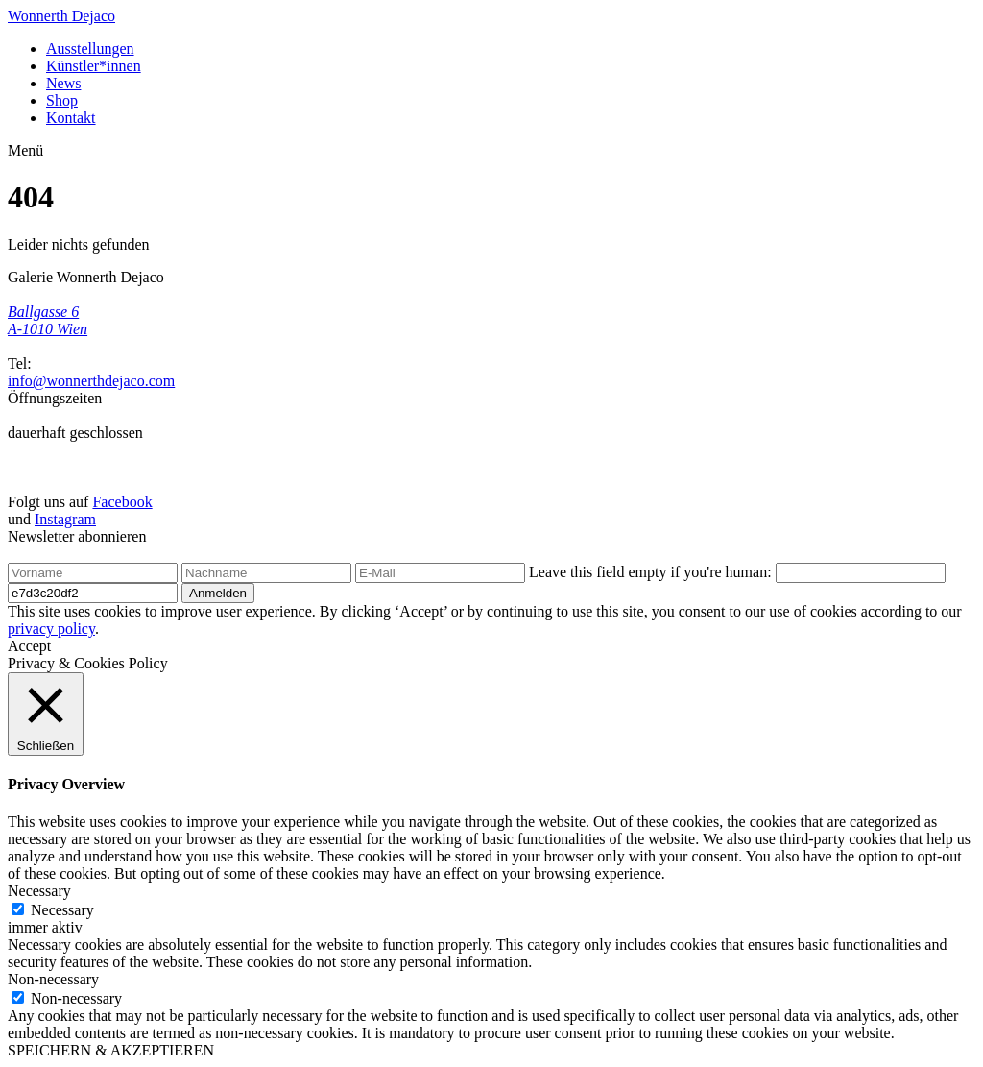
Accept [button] (29, 646)
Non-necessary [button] (53, 979)
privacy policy (51, 628)
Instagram (65, 519)
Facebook (122, 502)
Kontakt (71, 117)
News (63, 83)
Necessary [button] (39, 891)
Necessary (62, 910)
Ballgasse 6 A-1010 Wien (47, 320)
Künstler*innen (93, 66)
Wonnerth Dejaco (61, 16)
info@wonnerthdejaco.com (91, 381)
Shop (62, 100)
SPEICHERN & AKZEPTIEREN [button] (111, 1050)
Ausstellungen (90, 48)
